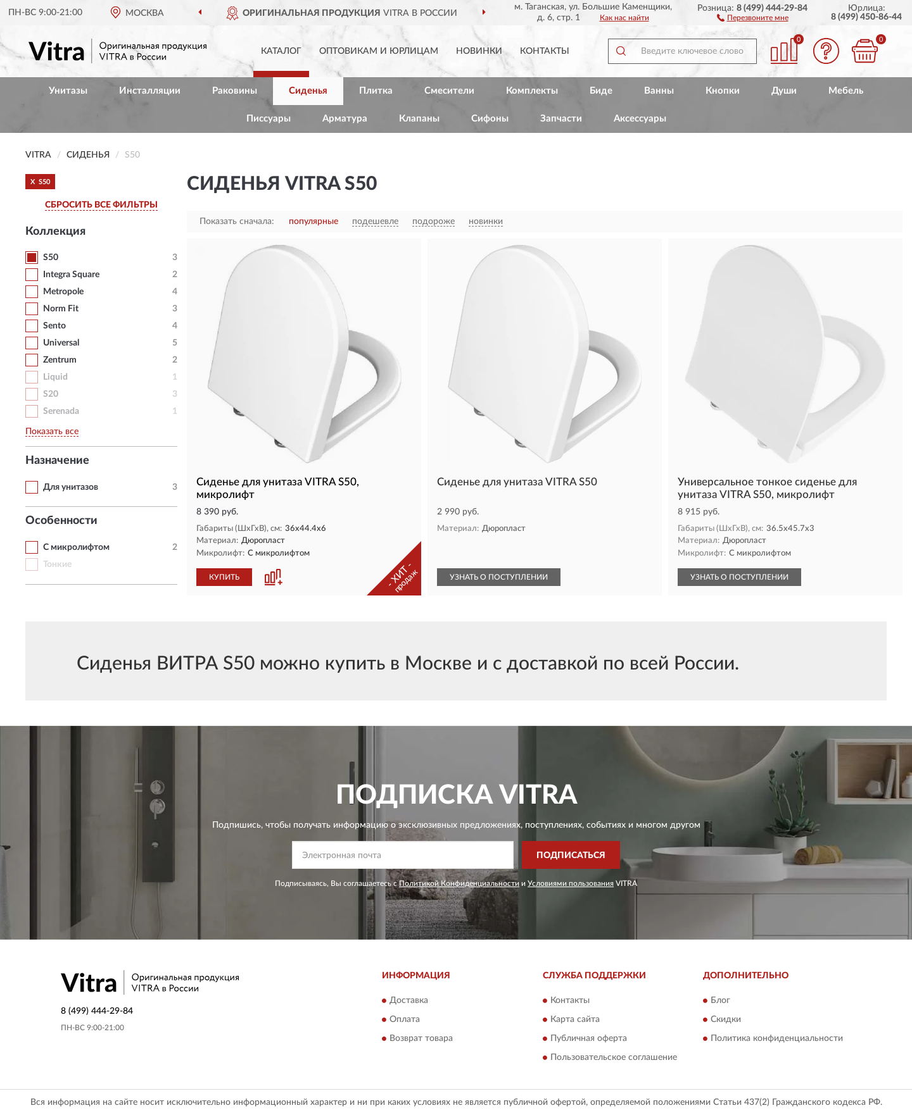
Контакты (544, 51)
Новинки (479, 51)
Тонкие (57, 564)
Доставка (409, 1000)
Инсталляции (149, 91)
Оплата (405, 1019)
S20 (50, 394)
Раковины (234, 91)
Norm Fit (61, 308)
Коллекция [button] (55, 231)
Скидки (726, 1019)
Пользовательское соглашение (613, 1057)
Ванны (659, 91)
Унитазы (68, 91)
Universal (61, 343)
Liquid (55, 377)
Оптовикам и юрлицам (378, 51)
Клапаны (419, 118)
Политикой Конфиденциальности (459, 883)
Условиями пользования (571, 883)
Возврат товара (421, 1038)
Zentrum (60, 360)
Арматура (344, 118)
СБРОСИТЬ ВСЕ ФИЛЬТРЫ (101, 205)
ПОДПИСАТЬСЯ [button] (570, 855)
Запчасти (561, 118)
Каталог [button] (281, 51)
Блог (720, 1000)
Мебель (845, 91)
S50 (50, 257)
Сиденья (308, 91)
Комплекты (532, 91)
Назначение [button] (57, 460)
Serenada (61, 411)
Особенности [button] (61, 520)
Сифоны (490, 118)
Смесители (449, 91)
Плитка (376, 91)
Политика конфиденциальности (777, 1038)
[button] (752, 17)
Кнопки (723, 91)
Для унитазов (70, 487)
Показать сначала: (237, 221)
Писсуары (268, 118)
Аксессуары (640, 118)
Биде (601, 91)
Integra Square (71, 274)
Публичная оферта (588, 1038)
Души (784, 91)
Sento (54, 325)
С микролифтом (76, 547)
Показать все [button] (52, 431)
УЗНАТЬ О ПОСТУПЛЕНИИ (499, 577)
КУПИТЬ (224, 577)
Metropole (63, 291)
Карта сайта (575, 1019)
